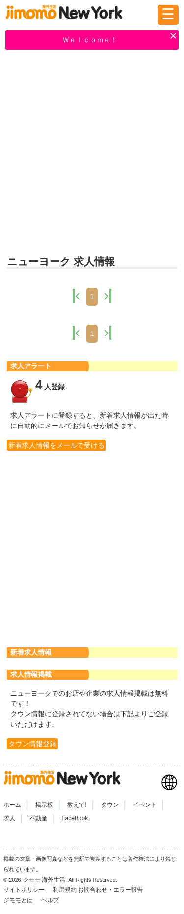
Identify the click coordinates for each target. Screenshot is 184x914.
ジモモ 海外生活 (44, 879)
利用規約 (65, 889)
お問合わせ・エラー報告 (111, 889)
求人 (9, 818)
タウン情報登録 (32, 744)
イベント (145, 804)
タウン (110, 804)
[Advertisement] (92, 153)
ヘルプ (50, 900)
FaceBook (74, 818)
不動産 (38, 818)
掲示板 (44, 804)
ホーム (12, 804)
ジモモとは (18, 900)
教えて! (76, 804)
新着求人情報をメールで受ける (56, 445)
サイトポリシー (24, 889)
